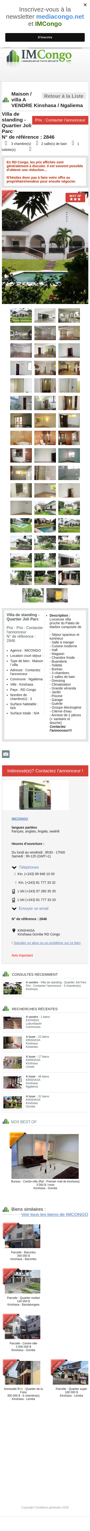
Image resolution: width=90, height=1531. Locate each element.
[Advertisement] (45, 1449)
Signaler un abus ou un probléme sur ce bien (47, 943)
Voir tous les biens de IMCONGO (54, 1214)
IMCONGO (20, 819)
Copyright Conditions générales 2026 (45, 1507)
